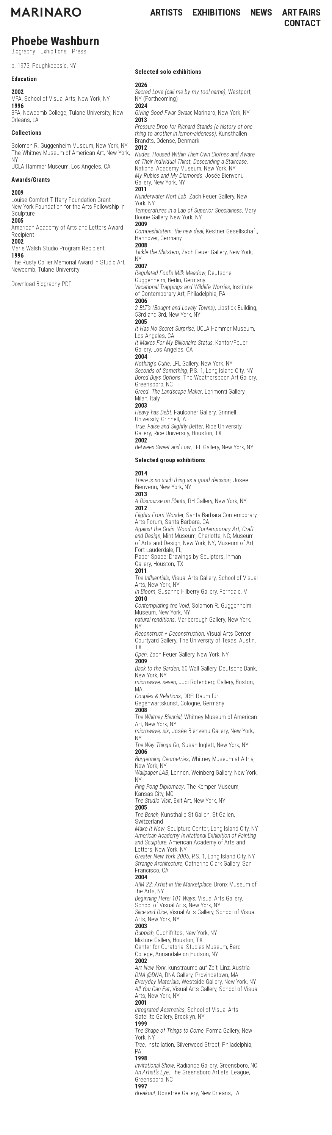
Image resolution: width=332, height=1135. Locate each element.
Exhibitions (54, 51)
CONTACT (302, 23)
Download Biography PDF (41, 284)
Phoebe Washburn (55, 41)
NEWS (261, 12)
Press (79, 51)
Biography (23, 51)
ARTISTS (166, 12)
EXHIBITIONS (217, 12)
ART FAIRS (301, 12)
